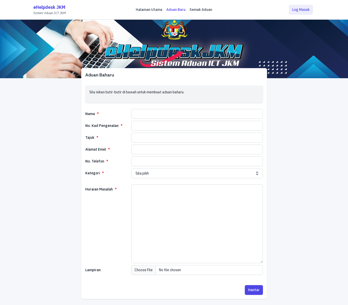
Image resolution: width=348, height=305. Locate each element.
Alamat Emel (96, 149)
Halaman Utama (149, 9)
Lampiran (93, 270)
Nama (90, 114)
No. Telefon (95, 161)
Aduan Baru (175, 9)
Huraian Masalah (99, 189)
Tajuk (90, 137)
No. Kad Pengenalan (102, 125)
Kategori (93, 173)
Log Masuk (301, 9)
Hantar (254, 290)
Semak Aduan (201, 9)
